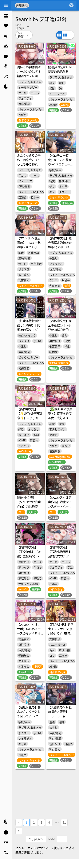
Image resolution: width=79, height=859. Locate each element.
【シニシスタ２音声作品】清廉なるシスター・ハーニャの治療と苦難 (60, 504)
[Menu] (6, 5)
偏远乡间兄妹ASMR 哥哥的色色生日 (61, 69)
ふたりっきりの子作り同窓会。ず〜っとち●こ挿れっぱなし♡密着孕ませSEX (29, 164)
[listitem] (6, 16)
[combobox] (49, 5)
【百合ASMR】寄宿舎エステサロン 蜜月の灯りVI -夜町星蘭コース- (61, 631)
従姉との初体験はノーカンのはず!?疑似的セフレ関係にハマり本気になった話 (29, 76)
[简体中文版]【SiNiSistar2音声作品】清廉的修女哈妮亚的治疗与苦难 (29, 506)
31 (64, 822)
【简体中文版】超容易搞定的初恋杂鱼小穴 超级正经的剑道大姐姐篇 (60, 244)
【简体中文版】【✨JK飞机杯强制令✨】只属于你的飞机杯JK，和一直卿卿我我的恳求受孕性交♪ (29, 420)
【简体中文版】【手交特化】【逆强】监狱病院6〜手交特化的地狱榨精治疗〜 (29, 556)
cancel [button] (27, 5)
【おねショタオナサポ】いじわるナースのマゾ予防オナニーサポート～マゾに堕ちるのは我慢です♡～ (29, 635)
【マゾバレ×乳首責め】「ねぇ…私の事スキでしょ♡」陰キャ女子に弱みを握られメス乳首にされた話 (29, 249)
